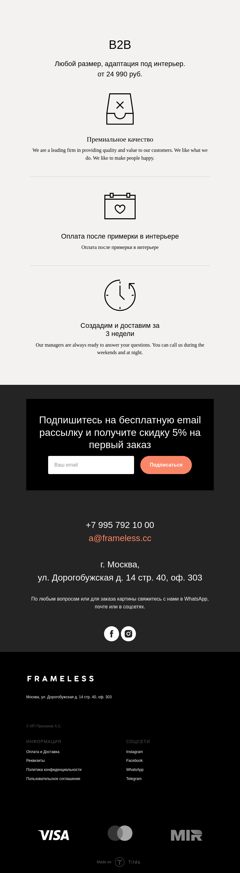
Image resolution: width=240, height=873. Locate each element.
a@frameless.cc (119, 538)
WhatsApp (134, 769)
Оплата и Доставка (42, 752)
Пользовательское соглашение (53, 779)
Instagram (134, 752)
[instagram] (128, 633)
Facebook (134, 760)
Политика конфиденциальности (54, 769)
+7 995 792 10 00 (120, 525)
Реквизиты (35, 760)
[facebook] (111, 633)
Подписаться (166, 464)
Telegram (134, 779)
